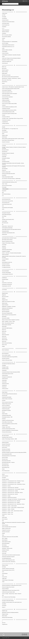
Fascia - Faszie (4, 183)
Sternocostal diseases (5, 543)
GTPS (3, 209)
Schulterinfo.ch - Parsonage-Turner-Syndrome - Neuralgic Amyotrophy (13, 499)
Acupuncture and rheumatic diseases (8, 21)
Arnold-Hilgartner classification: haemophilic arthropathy (11, 54)
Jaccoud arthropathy (5, 270)
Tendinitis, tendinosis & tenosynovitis (8, 568)
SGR (3, 520)
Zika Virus (3, 622)
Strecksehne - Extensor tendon (7, 548)
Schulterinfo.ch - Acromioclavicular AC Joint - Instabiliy (11, 482)
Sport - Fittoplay (4, 538)
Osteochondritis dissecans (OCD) (7, 373)
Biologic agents (4, 73)
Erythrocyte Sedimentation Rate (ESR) (8, 173)
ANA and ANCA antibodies (6, 36)
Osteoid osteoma (5, 378)
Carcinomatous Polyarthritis (6, 90)
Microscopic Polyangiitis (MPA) (7, 313)
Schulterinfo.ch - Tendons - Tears (7, 514)
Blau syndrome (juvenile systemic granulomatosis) (10, 76)
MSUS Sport (4, 341)
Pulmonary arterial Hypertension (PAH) (8, 428)
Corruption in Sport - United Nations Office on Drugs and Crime (12, 118)
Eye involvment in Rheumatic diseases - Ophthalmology (11, 178)
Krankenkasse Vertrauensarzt (7, 284)
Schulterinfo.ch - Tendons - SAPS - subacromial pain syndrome (12, 510)
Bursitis (3, 83)
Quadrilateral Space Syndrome (7, 437)
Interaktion (4, 260)
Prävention (4, 418)
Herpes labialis (4, 221)
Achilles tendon (4, 13)
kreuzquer (25, 637)
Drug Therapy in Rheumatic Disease (8, 140)
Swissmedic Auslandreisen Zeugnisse (8, 556)
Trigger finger (4, 578)
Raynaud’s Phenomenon (6, 444)
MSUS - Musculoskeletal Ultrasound (8, 323)
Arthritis (3, 56)
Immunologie (4, 244)
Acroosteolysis (4, 18)
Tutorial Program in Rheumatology (7, 580)
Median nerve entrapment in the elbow (8, 301)
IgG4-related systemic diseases (7, 239)
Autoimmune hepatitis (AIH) (6, 61)
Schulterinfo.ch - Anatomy (6, 485)
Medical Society (4, 303)
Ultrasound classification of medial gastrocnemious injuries (11, 585)
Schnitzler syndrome (5, 479)
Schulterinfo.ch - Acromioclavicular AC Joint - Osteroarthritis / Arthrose (13, 484)
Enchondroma (4, 154)
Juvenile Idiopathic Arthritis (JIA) (7, 274)
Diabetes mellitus (5, 135)
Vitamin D (3, 607)
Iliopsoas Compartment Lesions (7, 241)
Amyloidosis (4, 33)
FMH (3, 192)
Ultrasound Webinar (5, 588)
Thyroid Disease (4, 573)
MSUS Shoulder (4, 339)
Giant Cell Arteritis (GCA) (6, 199)
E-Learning (4, 145)
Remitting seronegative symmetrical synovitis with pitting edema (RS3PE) (14, 452)
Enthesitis (3, 159)
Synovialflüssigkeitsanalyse (6, 558)
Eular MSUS (4, 175)
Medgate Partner (5, 299)
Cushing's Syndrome (5, 123)
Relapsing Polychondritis (6, 450)
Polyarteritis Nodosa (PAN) (6, 415)
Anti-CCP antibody (5, 43)
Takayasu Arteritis (5, 565)
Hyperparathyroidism (5, 231)
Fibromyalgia (4, 187)
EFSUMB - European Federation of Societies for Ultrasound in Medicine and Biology (14, 148)
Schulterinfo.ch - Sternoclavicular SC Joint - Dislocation (11, 500)
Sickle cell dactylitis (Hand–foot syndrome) (9, 526)
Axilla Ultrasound (5, 63)
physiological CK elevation (6, 410)
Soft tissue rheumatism (6, 531)
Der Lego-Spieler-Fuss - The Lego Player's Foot (10, 128)
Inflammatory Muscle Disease (7, 249)
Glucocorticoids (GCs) (5, 202)
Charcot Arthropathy (5, 98)
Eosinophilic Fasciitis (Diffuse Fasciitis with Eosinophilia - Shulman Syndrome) (13, 164)
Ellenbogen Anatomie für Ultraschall (8, 153)
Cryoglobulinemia (5, 121)
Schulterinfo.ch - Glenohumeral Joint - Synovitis (10, 494)
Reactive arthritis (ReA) (6, 445)
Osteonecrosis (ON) (5, 383)
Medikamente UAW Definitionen (7, 308)
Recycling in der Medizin (6, 449)
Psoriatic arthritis (5, 425)
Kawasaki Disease (5, 279)
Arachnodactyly (4, 51)
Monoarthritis (4, 316)
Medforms (3, 298)
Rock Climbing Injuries (5, 470)
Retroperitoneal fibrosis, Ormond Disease (9, 455)
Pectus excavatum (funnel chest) (7, 402)
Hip (2, 224)
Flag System (4, 190)
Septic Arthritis (4, 517)
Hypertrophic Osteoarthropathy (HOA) (8, 232)
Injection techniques (5, 254)
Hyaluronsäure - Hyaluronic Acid (7, 226)
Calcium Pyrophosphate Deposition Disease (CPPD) (10, 88)
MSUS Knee (4, 336)
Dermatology (4, 130)
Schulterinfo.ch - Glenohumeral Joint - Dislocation (10, 487)
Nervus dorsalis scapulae (6, 355)
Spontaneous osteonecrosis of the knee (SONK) (10, 536)
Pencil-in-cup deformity (6, 405)
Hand (3, 217)
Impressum (4, 246)
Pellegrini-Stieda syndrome (6, 403)
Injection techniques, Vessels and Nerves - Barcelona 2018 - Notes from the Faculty (14, 257)
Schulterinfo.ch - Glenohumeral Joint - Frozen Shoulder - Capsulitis (13, 489)
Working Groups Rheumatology (7, 617)
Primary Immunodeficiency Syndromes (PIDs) (9, 423)
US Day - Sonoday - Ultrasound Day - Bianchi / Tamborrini (11, 593)
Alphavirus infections (5, 31)
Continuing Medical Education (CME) (8, 111)
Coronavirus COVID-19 (6, 116)
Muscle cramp (4, 344)
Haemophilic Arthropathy (6, 212)
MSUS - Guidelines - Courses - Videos (8, 321)
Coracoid (3, 115)
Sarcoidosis (4, 477)
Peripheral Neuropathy (6, 408)
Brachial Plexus (4, 81)
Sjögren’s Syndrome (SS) (6, 528)
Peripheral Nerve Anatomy (6, 407)
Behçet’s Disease (5, 71)
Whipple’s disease (5, 614)
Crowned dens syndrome (6, 120)
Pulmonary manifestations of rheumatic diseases (10, 430)
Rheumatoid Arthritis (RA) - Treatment (8, 462)
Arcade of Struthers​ (5, 53)
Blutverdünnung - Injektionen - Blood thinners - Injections (11, 78)
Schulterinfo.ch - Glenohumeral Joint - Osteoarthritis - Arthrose (12, 492)
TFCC (3, 571)
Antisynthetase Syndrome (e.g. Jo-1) (8, 46)
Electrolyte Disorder (5, 149)
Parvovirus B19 (4, 395)
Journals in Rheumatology (6, 272)
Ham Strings (4, 216)
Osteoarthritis (4, 370)
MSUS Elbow (4, 326)
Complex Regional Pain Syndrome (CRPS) (9, 110)
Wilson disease (4, 615)
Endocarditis (4, 156)
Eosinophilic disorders (5, 161)
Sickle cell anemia (5, 525)
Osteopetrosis (4, 385)
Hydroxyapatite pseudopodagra (7, 227)
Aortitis (3, 48)
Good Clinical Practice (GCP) (7, 204)
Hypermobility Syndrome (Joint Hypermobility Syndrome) (11, 229)
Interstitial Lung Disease (6, 265)
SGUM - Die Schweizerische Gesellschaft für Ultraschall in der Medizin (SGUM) (13, 523)
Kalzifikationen (4, 277)
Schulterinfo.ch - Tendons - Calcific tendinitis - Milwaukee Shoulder (13, 507)
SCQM (3, 515)
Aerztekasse (4, 26)
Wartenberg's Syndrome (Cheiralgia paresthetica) (10, 612)
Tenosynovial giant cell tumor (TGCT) (8, 570)
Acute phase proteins (5, 23)
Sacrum (3, 474)
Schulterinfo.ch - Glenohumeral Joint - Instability (10, 490)
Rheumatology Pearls (5, 467)
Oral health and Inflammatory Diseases (8, 363)
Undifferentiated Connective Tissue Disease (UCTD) (10, 590)
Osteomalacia (4, 380)
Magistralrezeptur (5, 293)
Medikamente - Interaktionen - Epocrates (9, 306)
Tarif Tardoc (4, 566)
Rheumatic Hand (5, 459)
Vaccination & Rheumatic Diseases (8, 600)
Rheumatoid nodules (5, 465)
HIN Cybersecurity (5, 222)
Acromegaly (4, 16)
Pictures (3, 412)
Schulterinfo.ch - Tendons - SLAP (7, 512)
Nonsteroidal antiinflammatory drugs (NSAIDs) (9, 356)
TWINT (3, 581)
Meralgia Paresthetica (5, 309)
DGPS (3, 133)
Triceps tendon (4, 576)
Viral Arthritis (4, 605)
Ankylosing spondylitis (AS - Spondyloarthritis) (9, 41)
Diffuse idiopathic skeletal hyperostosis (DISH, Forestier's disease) (13, 138)
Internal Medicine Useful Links (7, 262)
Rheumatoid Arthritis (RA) (6, 460)
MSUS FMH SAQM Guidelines (7, 328)
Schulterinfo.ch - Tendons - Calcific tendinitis (9, 505)
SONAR (3, 533)
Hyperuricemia (4, 234)
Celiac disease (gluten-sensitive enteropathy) (9, 93)
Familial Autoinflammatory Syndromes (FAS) (9, 182)
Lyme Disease (4, 289)
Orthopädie (4, 365)
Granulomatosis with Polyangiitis (7, 207)
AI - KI (3, 28)
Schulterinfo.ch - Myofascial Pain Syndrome (9, 497)
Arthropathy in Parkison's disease (7, 59)
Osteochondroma (5, 375)
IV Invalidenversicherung (6, 267)
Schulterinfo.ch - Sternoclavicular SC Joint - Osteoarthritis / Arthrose (13, 504)
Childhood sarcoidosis (5, 100)
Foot (3, 195)
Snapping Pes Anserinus (6, 530)
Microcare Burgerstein (5, 311)
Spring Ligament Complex (6, 541)
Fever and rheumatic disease (7, 185)
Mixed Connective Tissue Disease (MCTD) (9, 314)
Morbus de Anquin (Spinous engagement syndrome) (10, 319)
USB (3, 595)
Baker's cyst (4, 66)
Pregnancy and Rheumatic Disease (8, 420)
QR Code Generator (5, 435)
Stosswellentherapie (5, 546)
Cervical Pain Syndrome (6, 95)
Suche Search (4, 551)
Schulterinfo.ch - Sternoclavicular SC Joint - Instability (11, 502)
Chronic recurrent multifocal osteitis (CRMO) (9, 103)
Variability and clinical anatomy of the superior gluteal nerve (12, 602)
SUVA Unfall (4, 553)
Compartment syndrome (6, 108)
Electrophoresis (4, 151)
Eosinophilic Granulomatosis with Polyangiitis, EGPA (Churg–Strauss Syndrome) (13, 166)
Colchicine (4, 105)
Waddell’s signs (4, 610)
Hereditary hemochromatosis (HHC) (8, 219)
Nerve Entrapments (5, 353)
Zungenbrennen (4, 624)
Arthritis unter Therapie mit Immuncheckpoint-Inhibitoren (11, 58)
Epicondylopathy (5, 168)
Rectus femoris (4, 447)
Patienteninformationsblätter (6, 397)
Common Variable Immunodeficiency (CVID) (9, 106)
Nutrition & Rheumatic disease (7, 360)
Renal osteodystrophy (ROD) (7, 454)
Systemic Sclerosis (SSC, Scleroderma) (8, 561)
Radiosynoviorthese (5, 442)
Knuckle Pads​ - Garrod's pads (7, 282)
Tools (3, 575)
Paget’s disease (4, 392)
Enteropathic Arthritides (6, 158)
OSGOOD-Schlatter (5, 368)
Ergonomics (4, 170)
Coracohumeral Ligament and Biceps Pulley (9, 113)
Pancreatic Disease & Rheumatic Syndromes (9, 393)
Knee (3, 281)
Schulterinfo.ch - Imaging (6, 495)
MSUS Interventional (5, 334)
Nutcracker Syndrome (5, 358)
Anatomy (3, 38)
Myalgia (3, 346)
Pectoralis (3, 400)
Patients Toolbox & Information (7, 398)
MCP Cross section (5, 296)
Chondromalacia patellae (6, 101)
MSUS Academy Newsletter (6, 324)
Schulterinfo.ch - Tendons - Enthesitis (8, 509)
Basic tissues (4, 68)
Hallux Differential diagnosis (6, 214)
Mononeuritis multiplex (5, 318)
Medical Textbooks (5, 304)
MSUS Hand (4, 331)
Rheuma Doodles (5, 457)
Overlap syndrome (5, 388)
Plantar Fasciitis (4, 413)
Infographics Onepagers (6, 251)
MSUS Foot (4, 329)
